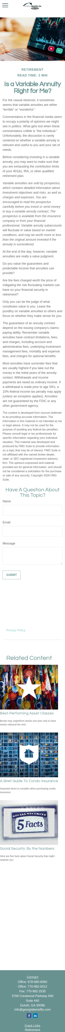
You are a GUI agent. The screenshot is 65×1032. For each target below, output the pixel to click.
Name (7, 501)
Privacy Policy (15, 630)
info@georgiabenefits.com (32, 1009)
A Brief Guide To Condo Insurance (29, 781)
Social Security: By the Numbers (27, 849)
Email (6, 522)
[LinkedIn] (35, 1015)
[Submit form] (11, 575)
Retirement (32, 1030)
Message (9, 543)
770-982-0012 (37, 986)
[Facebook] (29, 1015)
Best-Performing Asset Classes (27, 713)
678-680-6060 (37, 982)
